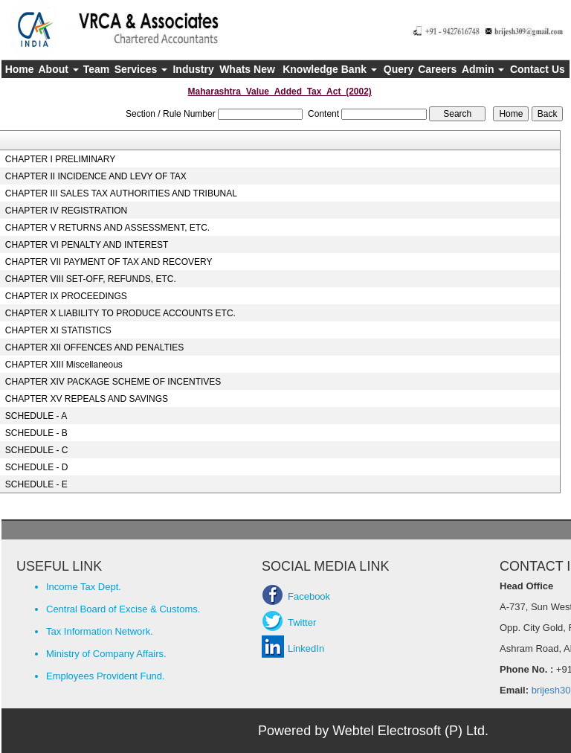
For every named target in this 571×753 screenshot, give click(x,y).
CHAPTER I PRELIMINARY (60, 159)
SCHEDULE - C (36, 450)
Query (398, 69)
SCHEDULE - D (36, 467)
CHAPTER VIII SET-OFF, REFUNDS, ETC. (90, 279)
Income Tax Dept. (83, 586)
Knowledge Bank (330, 69)
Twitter (302, 622)
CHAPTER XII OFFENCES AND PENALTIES (94, 347)
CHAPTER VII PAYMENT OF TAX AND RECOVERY (109, 262)
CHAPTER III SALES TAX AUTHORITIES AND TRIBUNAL (121, 193)
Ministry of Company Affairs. (106, 653)
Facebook (309, 596)
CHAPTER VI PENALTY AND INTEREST (87, 245)
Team (96, 69)
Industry (192, 69)
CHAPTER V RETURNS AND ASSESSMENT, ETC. (107, 227)
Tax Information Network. (99, 631)
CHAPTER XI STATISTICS (58, 330)
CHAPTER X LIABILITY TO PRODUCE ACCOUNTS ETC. (120, 313)
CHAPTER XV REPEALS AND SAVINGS (86, 399)
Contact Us (537, 69)
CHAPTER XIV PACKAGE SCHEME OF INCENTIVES (113, 381)
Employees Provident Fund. (105, 676)
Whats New (247, 69)
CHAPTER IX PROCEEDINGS (66, 296)
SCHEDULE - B (36, 433)
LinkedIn (306, 648)
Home (19, 69)
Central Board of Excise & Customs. (123, 609)
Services (141, 69)
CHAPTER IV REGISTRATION (66, 210)
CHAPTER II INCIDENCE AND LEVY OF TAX (96, 176)
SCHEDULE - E (36, 484)
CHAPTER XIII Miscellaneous (64, 364)
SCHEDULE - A (36, 416)
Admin (483, 69)
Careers (437, 69)
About (59, 69)
